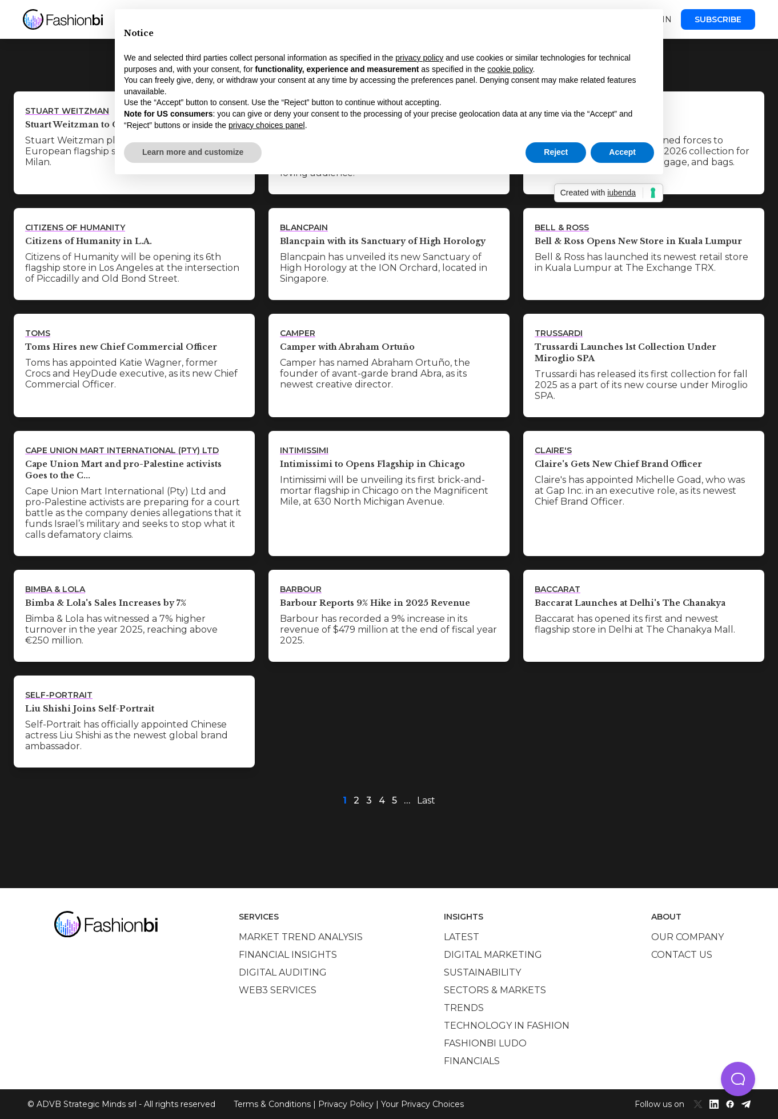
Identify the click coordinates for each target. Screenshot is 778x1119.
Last (426, 800)
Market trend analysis (301, 937)
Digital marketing (493, 954)
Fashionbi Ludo (485, 1043)
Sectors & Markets (495, 990)
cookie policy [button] (509, 69)
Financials (472, 1061)
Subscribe (718, 19)
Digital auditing (283, 972)
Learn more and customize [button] (192, 152)
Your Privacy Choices (422, 1104)
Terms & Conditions (272, 1104)
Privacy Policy (346, 1104)
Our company (687, 937)
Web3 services (277, 990)
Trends (464, 1007)
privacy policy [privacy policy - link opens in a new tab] (419, 57)
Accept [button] (622, 152)
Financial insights (288, 954)
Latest (461, 937)
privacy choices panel (266, 125)
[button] (738, 1079)
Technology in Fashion (507, 1025)
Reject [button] (556, 152)
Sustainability (482, 972)
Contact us (681, 954)
